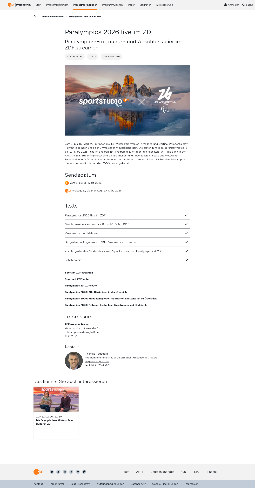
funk (184, 472)
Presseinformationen (53, 16)
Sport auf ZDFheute (77, 279)
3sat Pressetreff (80, 483)
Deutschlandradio (162, 472)
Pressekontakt (111, 56)
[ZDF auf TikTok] (58, 472)
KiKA (197, 472)
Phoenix (212, 472)
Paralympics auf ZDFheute (81, 285)
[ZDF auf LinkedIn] (52, 472)
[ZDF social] (84, 472)
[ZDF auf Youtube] (78, 472)
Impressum (191, 483)
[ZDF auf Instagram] (65, 472)
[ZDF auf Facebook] (71, 472)
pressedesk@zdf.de (86, 332)
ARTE (140, 472)
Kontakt (38, 483)
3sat (126, 472)
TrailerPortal (56, 483)
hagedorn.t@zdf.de (97, 361)
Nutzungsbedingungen (110, 483)
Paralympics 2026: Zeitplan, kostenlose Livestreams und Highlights (106, 305)
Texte (92, 56)
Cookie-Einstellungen (165, 483)
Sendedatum (74, 56)
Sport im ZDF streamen (79, 272)
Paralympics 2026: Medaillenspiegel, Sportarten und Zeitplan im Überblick (111, 298)
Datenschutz (138, 483)
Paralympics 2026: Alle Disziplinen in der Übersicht (96, 292)
